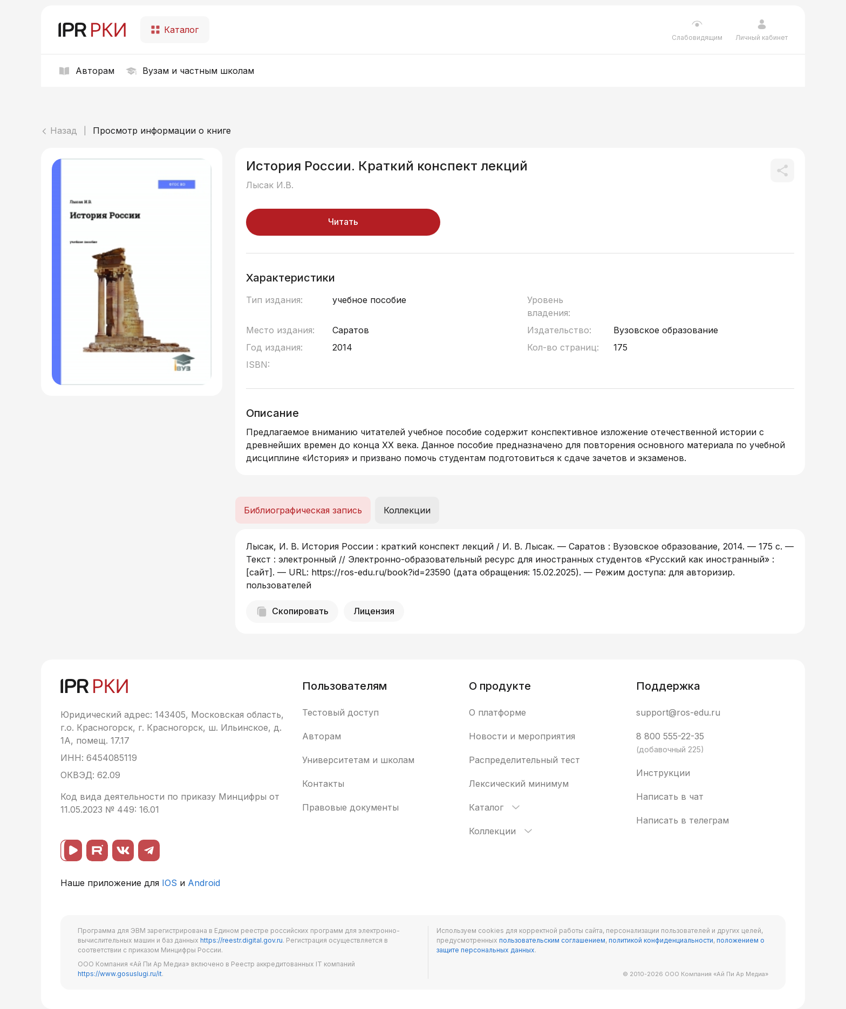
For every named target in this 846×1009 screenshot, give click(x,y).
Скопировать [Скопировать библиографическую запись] (292, 611)
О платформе (497, 712)
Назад (59, 130)
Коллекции (501, 831)
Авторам (321, 736)
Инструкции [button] (663, 772)
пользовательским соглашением (552, 940)
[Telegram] (149, 850)
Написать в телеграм (682, 820)
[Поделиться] (782, 170)
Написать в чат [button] (670, 796)
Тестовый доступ (340, 712)
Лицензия (373, 611)
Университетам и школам (358, 759)
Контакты (323, 783)
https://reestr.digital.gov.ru (241, 940)
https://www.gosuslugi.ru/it (120, 974)
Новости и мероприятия (522, 736)
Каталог (495, 807)
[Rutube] (97, 850)
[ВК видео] (71, 850)
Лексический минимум (519, 783)
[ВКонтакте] (123, 850)
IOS (169, 882)
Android (204, 882)
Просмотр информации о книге (162, 130)
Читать (343, 221)
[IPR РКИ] (92, 30)
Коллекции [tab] (407, 510)
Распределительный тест (524, 759)
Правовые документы (350, 807)
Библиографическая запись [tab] (303, 510)
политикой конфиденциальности (661, 940)
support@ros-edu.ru (678, 712)
